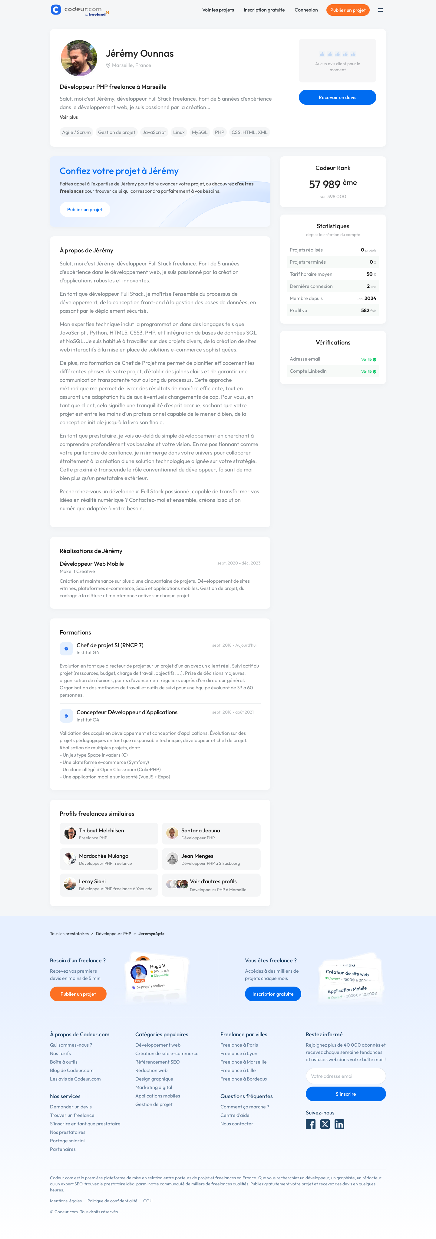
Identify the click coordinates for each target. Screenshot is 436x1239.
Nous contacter (236, 1124)
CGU (148, 1201)
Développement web (157, 1045)
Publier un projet (348, 10)
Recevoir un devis (337, 97)
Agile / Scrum (76, 132)
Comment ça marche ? (244, 1107)
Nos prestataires (67, 1132)
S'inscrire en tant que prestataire (85, 1124)
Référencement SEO (157, 1062)
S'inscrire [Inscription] (346, 1094)
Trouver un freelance (72, 1115)
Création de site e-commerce (167, 1053)
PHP (219, 132)
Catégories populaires (161, 1034)
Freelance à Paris (239, 1045)
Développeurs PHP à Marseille (218, 889)
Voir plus (69, 117)
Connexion (306, 10)
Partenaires (63, 1149)
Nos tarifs (60, 1053)
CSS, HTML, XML (250, 132)
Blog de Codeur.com (72, 1070)
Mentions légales (66, 1201)
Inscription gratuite (264, 10)
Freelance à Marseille (243, 1062)
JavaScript (154, 132)
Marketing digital (153, 1087)
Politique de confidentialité (112, 1201)
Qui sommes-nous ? (71, 1045)
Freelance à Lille (238, 1070)
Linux (179, 132)
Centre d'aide (234, 1115)
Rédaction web (151, 1070)
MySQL (200, 132)
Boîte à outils (64, 1062)
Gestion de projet (116, 132)
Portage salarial (67, 1140)
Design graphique (154, 1079)
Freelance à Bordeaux (243, 1079)
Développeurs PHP (113, 933)
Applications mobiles (157, 1096)
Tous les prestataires (69, 933)
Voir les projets (218, 10)
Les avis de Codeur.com (75, 1079)
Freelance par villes (243, 1034)
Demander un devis (71, 1107)
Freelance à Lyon (238, 1053)
